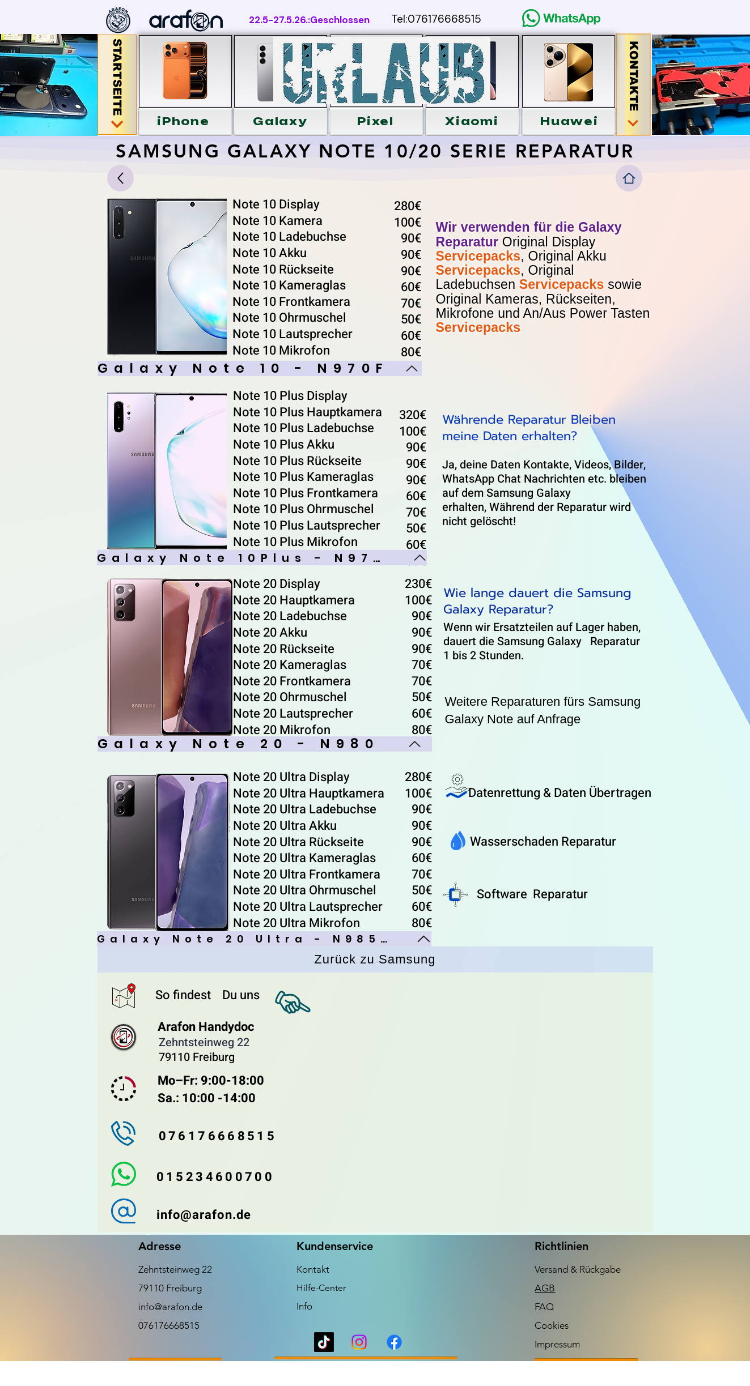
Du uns (241, 995)
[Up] (120, 178)
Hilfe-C (310, 1287)
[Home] (629, 178)
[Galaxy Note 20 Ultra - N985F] (264, 938)
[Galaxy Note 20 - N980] (265, 744)
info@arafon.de (170, 1306)
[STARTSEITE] (117, 85)
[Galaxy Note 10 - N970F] (260, 368)
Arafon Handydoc (206, 1027)
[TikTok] (324, 1342)
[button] (183, 121)
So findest (184, 995)
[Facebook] (394, 1342)
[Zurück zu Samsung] (375, 959)
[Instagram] (359, 1342)
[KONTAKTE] (633, 85)
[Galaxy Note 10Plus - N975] (262, 557)
